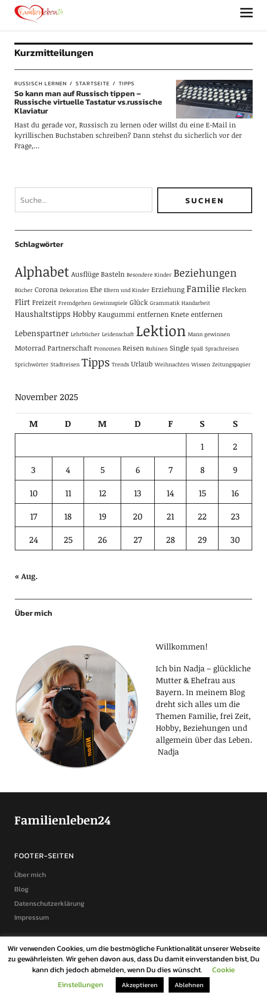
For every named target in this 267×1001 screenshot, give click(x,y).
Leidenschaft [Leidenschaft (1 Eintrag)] (118, 334)
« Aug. (26, 576)
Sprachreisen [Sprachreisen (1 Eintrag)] (222, 348)
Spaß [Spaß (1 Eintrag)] (197, 348)
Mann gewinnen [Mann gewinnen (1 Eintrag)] (209, 334)
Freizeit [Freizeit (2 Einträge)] (44, 302)
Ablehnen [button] (189, 985)
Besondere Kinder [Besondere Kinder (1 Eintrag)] (149, 274)
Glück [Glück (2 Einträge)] (139, 302)
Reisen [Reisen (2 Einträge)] (133, 348)
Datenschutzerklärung (49, 903)
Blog (21, 889)
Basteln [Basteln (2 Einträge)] (113, 274)
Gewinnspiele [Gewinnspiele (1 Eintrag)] (110, 302)
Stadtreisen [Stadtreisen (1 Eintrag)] (65, 364)
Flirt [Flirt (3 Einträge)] (22, 301)
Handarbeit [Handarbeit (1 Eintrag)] (195, 302)
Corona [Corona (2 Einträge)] (46, 289)
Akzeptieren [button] (140, 985)
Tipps (126, 83)
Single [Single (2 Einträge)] (179, 348)
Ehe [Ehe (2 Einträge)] (96, 289)
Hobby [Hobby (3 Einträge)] (84, 313)
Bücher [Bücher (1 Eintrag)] (24, 290)
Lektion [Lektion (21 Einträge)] (161, 330)
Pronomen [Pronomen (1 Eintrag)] (107, 348)
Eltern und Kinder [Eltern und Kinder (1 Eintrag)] (126, 290)
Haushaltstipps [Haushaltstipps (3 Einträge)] (43, 313)
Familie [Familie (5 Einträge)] (203, 288)
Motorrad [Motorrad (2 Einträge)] (30, 348)
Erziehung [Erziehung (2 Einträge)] (167, 289)
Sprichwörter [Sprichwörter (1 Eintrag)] (31, 364)
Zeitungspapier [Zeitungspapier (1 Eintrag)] (231, 364)
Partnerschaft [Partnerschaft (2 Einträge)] (69, 348)
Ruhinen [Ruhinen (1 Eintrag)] (157, 348)
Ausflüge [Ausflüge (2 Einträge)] (85, 274)
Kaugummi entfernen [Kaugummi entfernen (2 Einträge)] (133, 314)
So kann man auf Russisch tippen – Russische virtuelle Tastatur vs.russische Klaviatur (88, 102)
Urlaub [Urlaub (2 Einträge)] (142, 363)
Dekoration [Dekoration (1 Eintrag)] (74, 290)
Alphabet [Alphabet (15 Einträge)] (42, 271)
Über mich (30, 875)
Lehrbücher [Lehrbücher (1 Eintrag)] (85, 334)
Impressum (31, 917)
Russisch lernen (40, 83)
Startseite (93, 83)
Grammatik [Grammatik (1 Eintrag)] (164, 302)
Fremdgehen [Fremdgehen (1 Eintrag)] (74, 302)
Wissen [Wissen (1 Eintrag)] (200, 364)
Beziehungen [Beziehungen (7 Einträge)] (205, 272)
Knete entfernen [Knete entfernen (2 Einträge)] (196, 314)
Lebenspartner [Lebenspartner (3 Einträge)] (42, 333)
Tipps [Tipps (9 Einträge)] (96, 362)
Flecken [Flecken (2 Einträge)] (234, 289)
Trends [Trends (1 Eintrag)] (120, 364)
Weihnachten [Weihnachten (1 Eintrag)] (172, 364)
